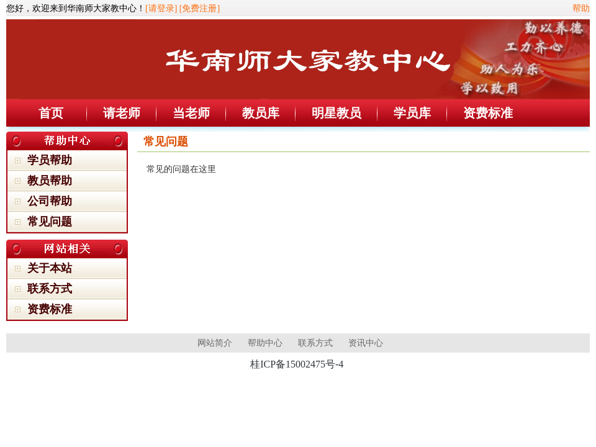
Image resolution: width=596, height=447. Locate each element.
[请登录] (161, 8)
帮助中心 (265, 343)
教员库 (260, 113)
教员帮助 (49, 180)
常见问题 (49, 221)
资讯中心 (365, 343)
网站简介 (214, 343)
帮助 (581, 8)
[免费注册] (199, 8)
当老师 (191, 113)
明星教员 (336, 113)
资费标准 (488, 113)
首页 (50, 113)
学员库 (412, 113)
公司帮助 (49, 201)
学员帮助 (49, 160)
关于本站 (49, 268)
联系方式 (49, 288)
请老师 (121, 113)
